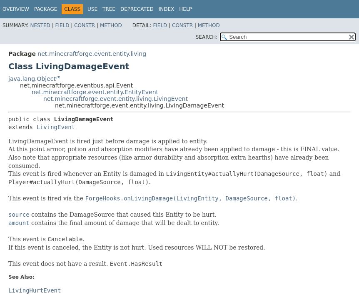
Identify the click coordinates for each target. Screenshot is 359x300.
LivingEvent (55, 127)
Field (62, 25)
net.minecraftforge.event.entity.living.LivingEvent (115, 98)
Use (92, 9)
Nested (40, 25)
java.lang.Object (32, 78)
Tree (108, 9)
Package (45, 9)
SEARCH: (207, 37)
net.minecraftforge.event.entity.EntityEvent (95, 92)
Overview (15, 9)
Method (111, 25)
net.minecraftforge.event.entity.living (91, 53)
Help (185, 9)
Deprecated (137, 9)
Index (167, 9)
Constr (84, 25)
